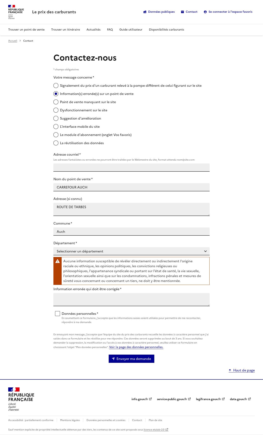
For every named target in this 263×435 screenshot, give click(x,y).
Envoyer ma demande (134, 358)
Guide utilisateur (130, 29)
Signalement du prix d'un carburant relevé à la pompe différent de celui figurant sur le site (131, 85)
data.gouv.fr (238, 399)
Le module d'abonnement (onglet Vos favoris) (96, 134)
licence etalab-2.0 (154, 430)
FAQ (110, 29)
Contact (191, 12)
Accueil (12, 41)
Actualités (93, 29)
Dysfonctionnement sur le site (83, 110)
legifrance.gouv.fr (208, 399)
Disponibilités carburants (166, 29)
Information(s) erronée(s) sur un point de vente (97, 93)
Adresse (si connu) (67, 198)
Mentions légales (70, 420)
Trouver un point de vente (26, 29)
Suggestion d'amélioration (80, 118)
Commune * (62, 223)
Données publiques (161, 12)
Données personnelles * (135, 317)
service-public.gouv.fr (172, 399)
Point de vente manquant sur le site (88, 101)
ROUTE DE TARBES (131, 209)
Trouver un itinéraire (65, 29)
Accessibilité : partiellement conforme (30, 420)
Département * (65, 243)
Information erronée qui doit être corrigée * (87, 289)
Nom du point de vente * (73, 179)
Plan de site (155, 420)
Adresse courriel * (131, 157)
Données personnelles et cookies (106, 420)
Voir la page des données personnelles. (136, 347)
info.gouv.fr (140, 399)
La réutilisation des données (82, 142)
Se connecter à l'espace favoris (230, 12)
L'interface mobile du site (80, 126)
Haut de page (244, 370)
